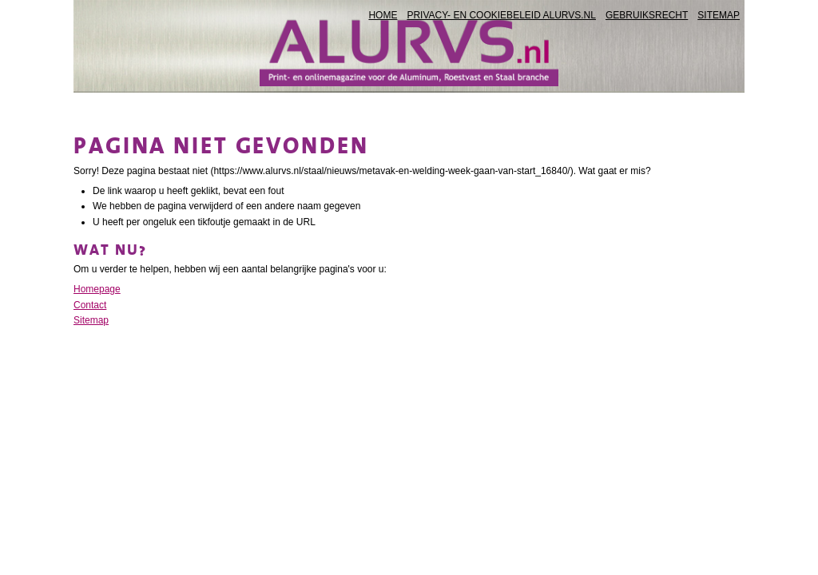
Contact (89, 305)
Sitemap (91, 320)
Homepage (97, 289)
